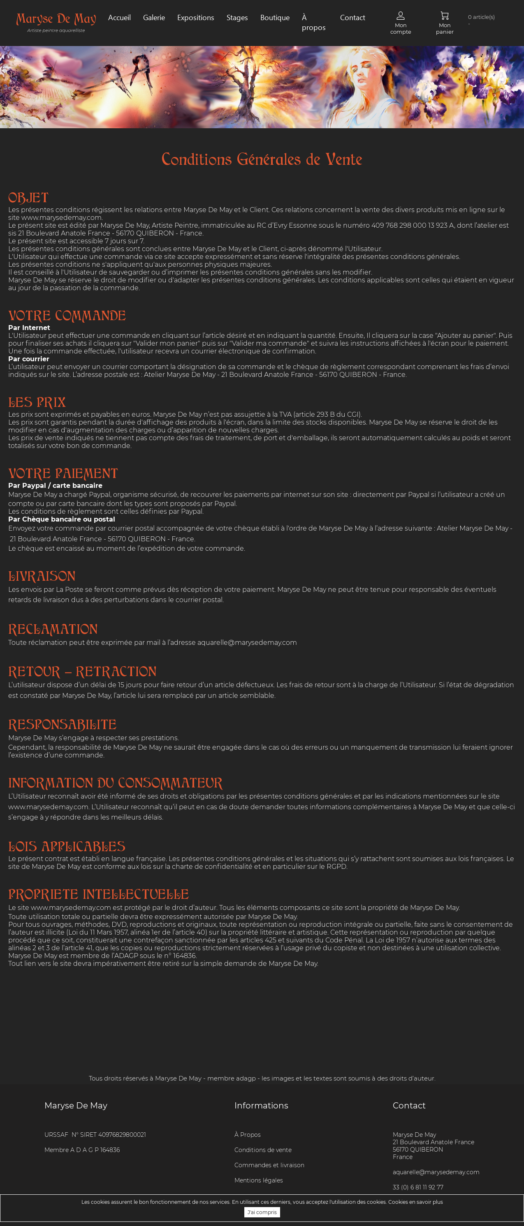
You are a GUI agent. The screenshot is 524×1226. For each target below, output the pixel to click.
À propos (314, 22)
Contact (352, 17)
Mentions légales (258, 1180)
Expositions (195, 17)
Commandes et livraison (269, 1165)
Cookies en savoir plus (415, 1202)
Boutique (275, 17)
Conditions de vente (263, 1150)
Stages (237, 17)
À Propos (247, 1134)
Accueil (119, 17)
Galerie (154, 17)
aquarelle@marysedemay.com (248, 642)
